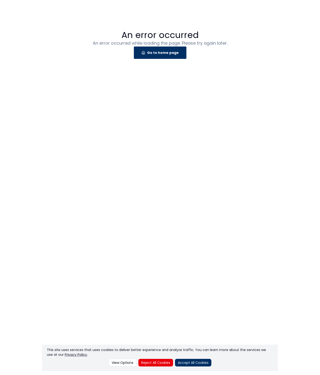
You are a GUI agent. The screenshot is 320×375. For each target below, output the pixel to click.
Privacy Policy (76, 354)
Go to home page (160, 52)
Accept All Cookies (193, 362)
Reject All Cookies (155, 362)
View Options (122, 362)
